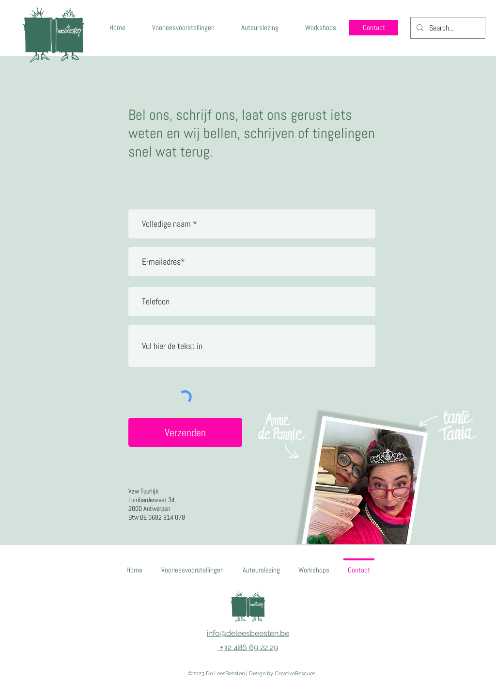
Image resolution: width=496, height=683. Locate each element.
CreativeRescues (295, 673)
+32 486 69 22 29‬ (248, 647)
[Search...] (447, 28)
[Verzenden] (185, 432)
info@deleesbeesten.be (248, 633)
